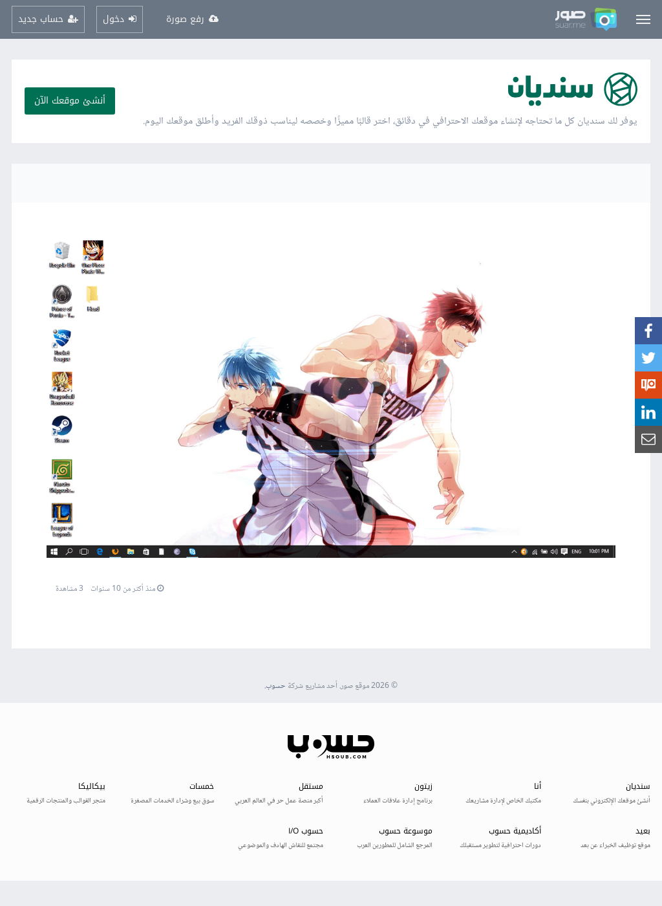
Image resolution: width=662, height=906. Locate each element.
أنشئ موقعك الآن (69, 100)
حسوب (276, 686)
